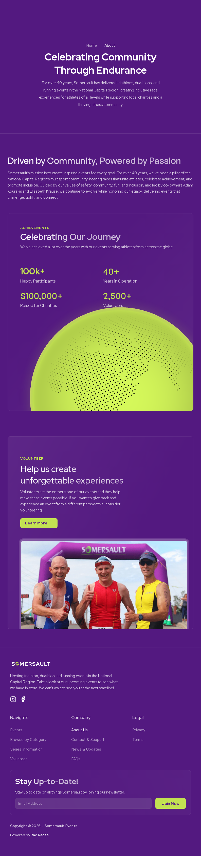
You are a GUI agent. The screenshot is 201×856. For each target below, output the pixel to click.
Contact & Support (87, 739)
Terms (137, 739)
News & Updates (86, 749)
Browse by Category (28, 739)
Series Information (26, 749)
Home (91, 45)
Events (16, 729)
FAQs (75, 758)
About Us (79, 729)
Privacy (138, 729)
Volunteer (18, 758)
